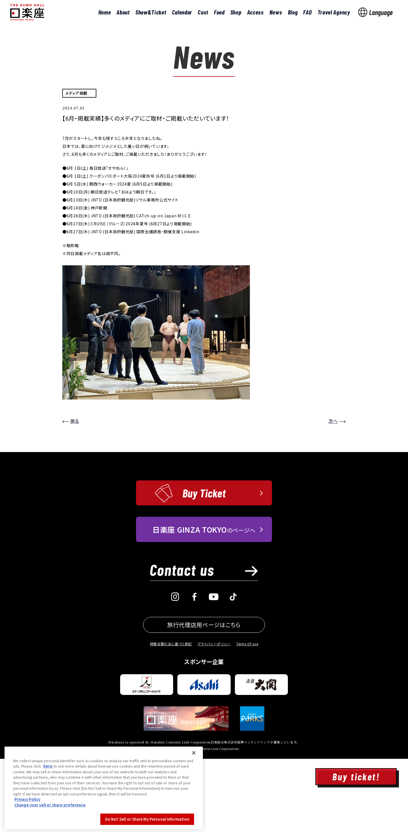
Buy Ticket (204, 566)
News (275, 12)
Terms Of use (247, 717)
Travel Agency (334, 12)
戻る (74, 494)
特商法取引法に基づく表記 (171, 717)
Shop (235, 12)
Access (255, 12)
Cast (203, 12)
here (48, 788)
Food (219, 12)
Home (104, 12)
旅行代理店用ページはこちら (204, 698)
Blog (293, 12)
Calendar (182, 12)
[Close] (194, 775)
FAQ (307, 12)
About (123, 12)
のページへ (204, 602)
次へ (333, 494)
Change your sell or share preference (50, 827)
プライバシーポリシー (214, 717)
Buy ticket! (356, 776)
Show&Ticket (150, 12)
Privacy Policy (27, 822)
